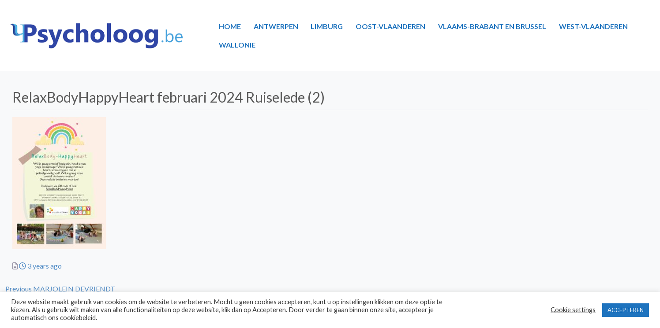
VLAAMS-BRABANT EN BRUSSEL (492, 26)
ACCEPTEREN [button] (626, 309)
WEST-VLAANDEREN (593, 26)
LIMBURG (327, 26)
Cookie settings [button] (573, 309)
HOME (230, 26)
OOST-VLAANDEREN (390, 26)
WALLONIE (237, 45)
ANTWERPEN (276, 26)
